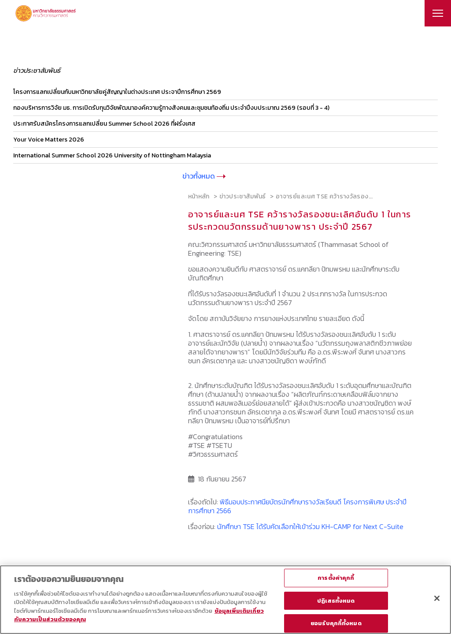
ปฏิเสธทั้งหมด (336, 601)
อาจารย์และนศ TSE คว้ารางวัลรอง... (324, 196)
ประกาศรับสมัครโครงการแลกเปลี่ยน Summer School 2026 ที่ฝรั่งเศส (104, 123)
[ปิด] (437, 598)
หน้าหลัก (199, 196)
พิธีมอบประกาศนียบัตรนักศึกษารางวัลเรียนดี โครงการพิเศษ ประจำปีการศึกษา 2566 (297, 506)
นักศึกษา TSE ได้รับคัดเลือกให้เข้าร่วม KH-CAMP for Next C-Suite (310, 526)
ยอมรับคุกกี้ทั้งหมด (336, 623)
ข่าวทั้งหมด (204, 176)
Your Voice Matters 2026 (48, 139)
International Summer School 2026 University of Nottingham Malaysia (112, 155)
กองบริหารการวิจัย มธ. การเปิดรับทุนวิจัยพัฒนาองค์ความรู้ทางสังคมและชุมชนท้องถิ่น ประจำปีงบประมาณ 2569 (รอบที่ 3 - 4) (171, 107)
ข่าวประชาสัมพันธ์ (242, 196)
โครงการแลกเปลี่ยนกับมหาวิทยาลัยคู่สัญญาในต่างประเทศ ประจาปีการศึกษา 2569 (117, 92)
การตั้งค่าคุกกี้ (336, 578)
